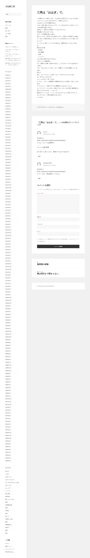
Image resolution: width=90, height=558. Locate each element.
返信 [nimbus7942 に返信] (39, 178)
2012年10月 (8, 235)
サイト (39, 231)
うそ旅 (7, 474)
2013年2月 (8, 224)
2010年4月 (8, 320)
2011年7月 (8, 278)
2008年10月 (8, 370)
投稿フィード (8, 546)
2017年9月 (8, 128)
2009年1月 (8, 362)
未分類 (7, 510)
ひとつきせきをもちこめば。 (12, 482)
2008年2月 (8, 393)
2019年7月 (8, 103)
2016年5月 (8, 171)
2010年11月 (8, 300)
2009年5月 (8, 351)
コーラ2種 (7, 33)
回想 (6, 502)
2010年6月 (8, 314)
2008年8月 (8, 376)
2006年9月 (8, 441)
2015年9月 (8, 193)
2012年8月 (8, 241)
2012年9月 (8, 238)
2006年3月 (8, 458)
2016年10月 (8, 157)
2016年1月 (8, 182)
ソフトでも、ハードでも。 (12, 49)
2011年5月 (8, 283)
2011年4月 (8, 286)
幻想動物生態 (8, 505)
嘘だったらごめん (9, 499)
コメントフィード (9, 549)
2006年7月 (8, 446)
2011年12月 (8, 264)
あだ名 (7, 471)
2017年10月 (8, 126)
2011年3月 (8, 289)
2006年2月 (8, 461)
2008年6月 (8, 382)
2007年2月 (8, 427)
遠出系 (7, 527)
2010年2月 (8, 325)
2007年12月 (8, 399)
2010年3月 (8, 323)
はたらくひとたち (9, 479)
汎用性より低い (9, 519)
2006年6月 (8, 449)
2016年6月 (8, 168)
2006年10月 (8, 438)
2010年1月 (8, 328)
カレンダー (8, 488)
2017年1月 (8, 148)
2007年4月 (8, 421)
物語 (6, 522)
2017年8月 (8, 131)
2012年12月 (8, 230)
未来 (6, 513)
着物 (6, 28)
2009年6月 (8, 348)
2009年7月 (8, 345)
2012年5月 (8, 249)
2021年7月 (8, 81)
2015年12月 (8, 185)
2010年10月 (8, 303)
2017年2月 (8, 145)
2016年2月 (8, 179)
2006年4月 (8, 455)
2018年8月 (8, 106)
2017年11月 (8, 123)
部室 (6, 530)
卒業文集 (7, 496)
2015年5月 (8, 204)
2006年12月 (8, 432)
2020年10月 (8, 89)
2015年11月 (8, 188)
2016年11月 (8, 154)
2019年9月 (8, 100)
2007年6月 (8, 415)
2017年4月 (8, 140)
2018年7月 (8, 109)
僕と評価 (7, 493)
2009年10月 (8, 337)
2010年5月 (8, 317)
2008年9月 (8, 373)
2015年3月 (8, 210)
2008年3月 (8, 390)
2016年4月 (8, 173)
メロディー (8, 47)
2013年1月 (8, 227)
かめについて (8, 477)
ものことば (8, 485)
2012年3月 (8, 255)
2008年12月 (8, 365)
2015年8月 (8, 196)
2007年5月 (8, 418)
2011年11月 (8, 266)
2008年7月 (8, 379)
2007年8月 (8, 410)
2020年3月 (8, 97)
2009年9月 (8, 339)
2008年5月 (8, 385)
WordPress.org (9, 552)
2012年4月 (8, 252)
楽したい (7, 516)
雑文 (6, 533)
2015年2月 (8, 213)
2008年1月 (8, 396)
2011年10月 (8, 269)
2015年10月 (8, 190)
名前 (39, 217)
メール (39, 224)
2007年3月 (8, 424)
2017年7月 (8, 134)
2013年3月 (8, 221)
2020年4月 (8, 95)
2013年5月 (8, 216)
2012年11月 (8, 233)
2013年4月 (8, 218)
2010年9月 (8, 306)
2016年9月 (8, 159)
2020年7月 (8, 92)
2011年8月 (8, 275)
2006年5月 (8, 452)
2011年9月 (8, 272)
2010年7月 (8, 311)
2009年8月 (8, 342)
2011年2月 (8, 292)
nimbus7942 (52, 107)
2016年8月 (8, 162)
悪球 (6, 36)
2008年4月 (8, 387)
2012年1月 (8, 261)
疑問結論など (8, 524)
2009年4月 (8, 354)
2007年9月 (8, 407)
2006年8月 (8, 444)
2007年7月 (8, 413)
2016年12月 (8, 151)
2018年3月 (8, 114)
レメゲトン (8, 491)
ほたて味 (7, 31)
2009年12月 (8, 331)
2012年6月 (8, 247)
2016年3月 (8, 176)
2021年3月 (8, 86)
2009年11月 (8, 334)
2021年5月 (8, 83)
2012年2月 (8, 258)
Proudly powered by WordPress (45, 286)
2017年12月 (8, 120)
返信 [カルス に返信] (39, 156)
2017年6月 (8, 137)
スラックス (8, 25)
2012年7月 (8, 244)
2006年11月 (8, 435)
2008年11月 (8, 368)
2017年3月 (8, 142)
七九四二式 (10, 6)
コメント (40, 193)
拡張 (6, 508)
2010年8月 (8, 309)
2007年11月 (8, 401)
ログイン (7, 543)
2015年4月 (8, 207)
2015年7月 (8, 199)
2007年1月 (8, 430)
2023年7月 (8, 75)
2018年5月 (8, 112)
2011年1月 (8, 294)
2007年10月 (8, 404)
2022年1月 (8, 78)
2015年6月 (8, 202)
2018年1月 (8, 117)
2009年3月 (8, 356)
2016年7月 (8, 165)
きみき (14, 47)
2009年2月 (8, 359)
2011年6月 (8, 280)
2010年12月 (8, 297)
